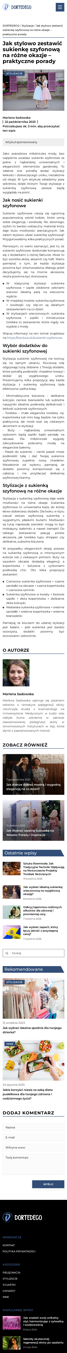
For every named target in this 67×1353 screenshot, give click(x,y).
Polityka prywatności (19, 1251)
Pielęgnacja (11, 1272)
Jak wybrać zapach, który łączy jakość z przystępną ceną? (40, 930)
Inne (6, 1297)
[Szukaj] (7, 953)
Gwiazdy (9, 1290)
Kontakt (9, 1245)
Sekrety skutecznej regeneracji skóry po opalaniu (43, 1340)
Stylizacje (14, 73)
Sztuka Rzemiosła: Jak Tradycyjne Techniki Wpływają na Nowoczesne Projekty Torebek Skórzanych (43, 869)
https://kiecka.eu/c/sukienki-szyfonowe (34, 338)
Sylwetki (9, 1284)
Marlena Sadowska (17, 117)
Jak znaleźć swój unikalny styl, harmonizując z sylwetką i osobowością (43, 1321)
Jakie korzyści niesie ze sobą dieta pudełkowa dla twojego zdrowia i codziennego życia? (28, 1094)
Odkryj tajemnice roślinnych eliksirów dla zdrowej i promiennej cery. (42, 910)
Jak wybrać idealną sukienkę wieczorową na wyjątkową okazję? (43, 890)
